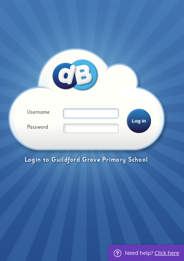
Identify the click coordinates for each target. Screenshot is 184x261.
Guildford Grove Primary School (99, 160)
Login (33, 160)
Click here (167, 252)
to (46, 160)
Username (38, 112)
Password (37, 127)
